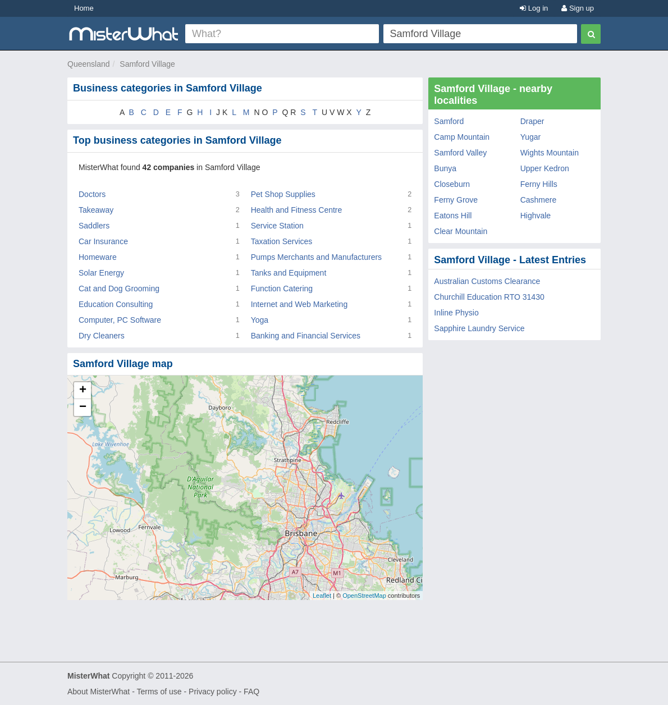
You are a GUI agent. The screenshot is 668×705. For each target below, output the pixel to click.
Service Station (277, 225)
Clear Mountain (460, 231)
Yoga (259, 319)
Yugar (530, 136)
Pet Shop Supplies (283, 194)
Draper (532, 121)
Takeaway (96, 209)
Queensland (88, 63)
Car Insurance (103, 241)
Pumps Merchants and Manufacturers (316, 257)
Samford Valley (460, 152)
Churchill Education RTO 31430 (489, 296)
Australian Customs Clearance (487, 281)
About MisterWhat (98, 691)
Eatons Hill (453, 215)
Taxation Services (282, 241)
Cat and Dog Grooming (119, 288)
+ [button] (82, 390)
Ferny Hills (538, 184)
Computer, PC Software (120, 319)
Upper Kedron (544, 168)
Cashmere (538, 199)
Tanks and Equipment (289, 272)
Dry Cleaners (102, 335)
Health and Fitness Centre (296, 209)
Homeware (98, 257)
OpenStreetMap (364, 595)
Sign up (577, 8)
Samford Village (147, 63)
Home (84, 8)
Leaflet (322, 595)
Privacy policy (213, 691)
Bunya (445, 168)
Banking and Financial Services (305, 335)
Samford (449, 121)
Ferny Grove (456, 199)
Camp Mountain (461, 136)
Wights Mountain (549, 152)
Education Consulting (116, 304)
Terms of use (158, 691)
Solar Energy (101, 272)
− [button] (82, 407)
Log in (534, 8)
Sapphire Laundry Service (479, 328)
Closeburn (452, 184)
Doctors (92, 194)
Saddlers (94, 225)
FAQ (251, 691)
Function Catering (282, 288)
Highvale (535, 215)
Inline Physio (456, 312)
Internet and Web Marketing (299, 304)
